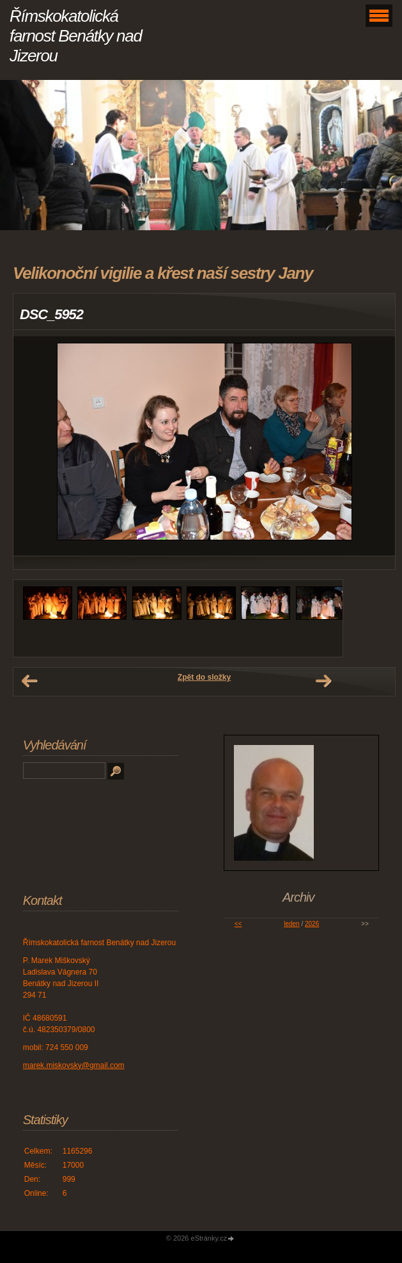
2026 (312, 923)
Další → (323, 681)
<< (238, 923)
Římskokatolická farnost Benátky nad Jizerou (76, 35)
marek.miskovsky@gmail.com (74, 1065)
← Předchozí (29, 681)
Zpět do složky (204, 677)
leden (291, 923)
